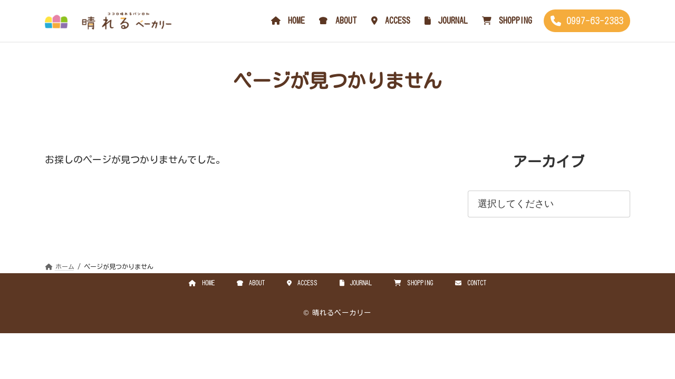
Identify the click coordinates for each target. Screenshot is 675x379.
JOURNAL (356, 283)
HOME (202, 283)
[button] (587, 20)
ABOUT (251, 283)
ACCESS (302, 283)
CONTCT (470, 283)
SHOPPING (413, 283)
